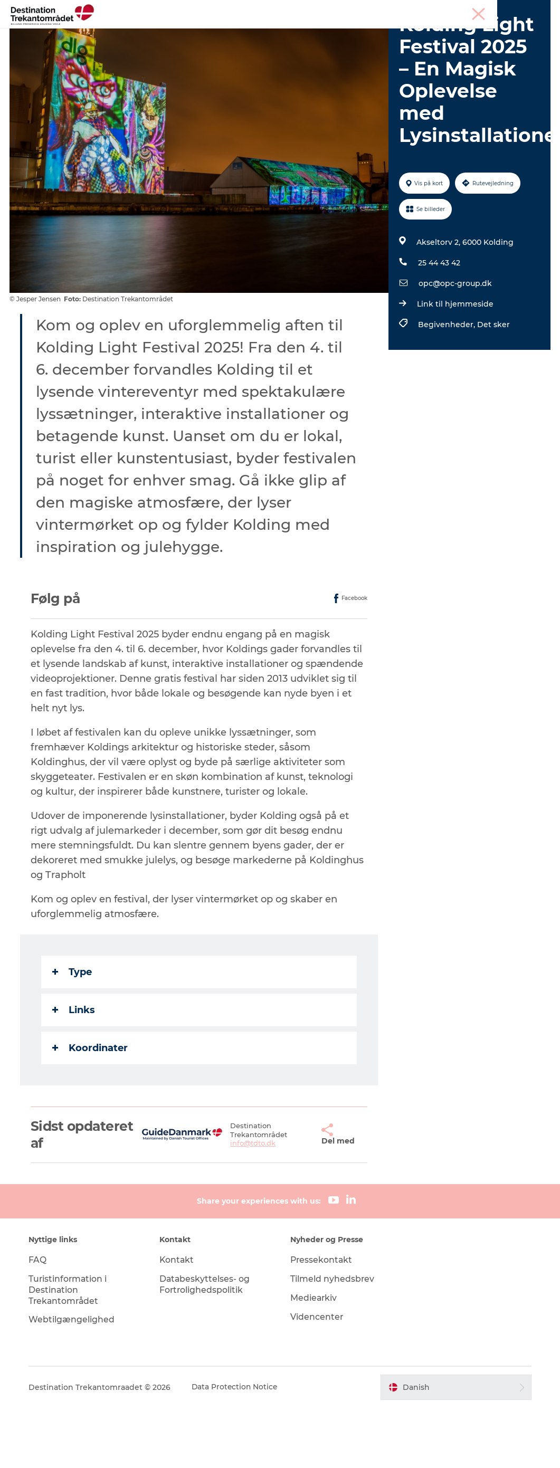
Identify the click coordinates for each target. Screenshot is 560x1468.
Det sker (341, 34)
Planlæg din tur (405, 34)
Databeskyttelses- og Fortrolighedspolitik (206, 1344)
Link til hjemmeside (454, 364)
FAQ (40, 1320)
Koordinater (91, 1107)
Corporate (533, 10)
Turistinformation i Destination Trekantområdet (71, 1350)
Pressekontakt (322, 1320)
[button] (294, 1195)
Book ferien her (280, 45)
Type (73, 1031)
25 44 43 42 (438, 323)
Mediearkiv (314, 1358)
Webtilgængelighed (74, 1380)
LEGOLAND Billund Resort (256, 34)
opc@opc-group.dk (454, 343)
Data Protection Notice (238, 1447)
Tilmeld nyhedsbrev (333, 1339)
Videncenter (317, 1376)
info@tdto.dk (238, 1203)
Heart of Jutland (156, 34)
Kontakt (178, 1320)
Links (74, 1069)
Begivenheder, (447, 384)
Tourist (421, 10)
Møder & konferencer (475, 10)
